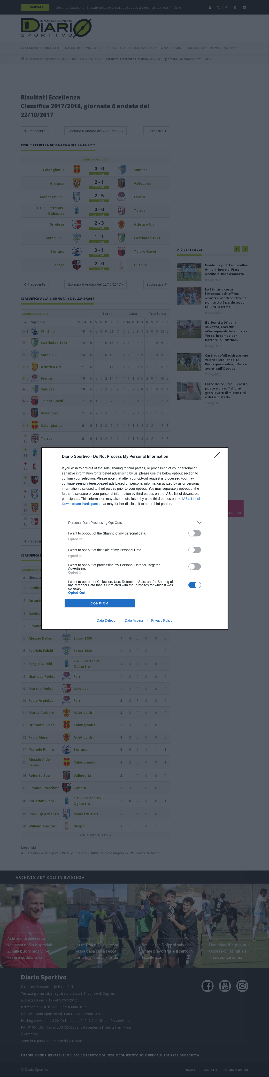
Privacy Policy (161, 620)
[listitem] (134, 522)
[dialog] (134, 538)
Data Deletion (107, 620)
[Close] (218, 456)
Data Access (134, 620)
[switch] (194, 533)
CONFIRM (100, 603)
